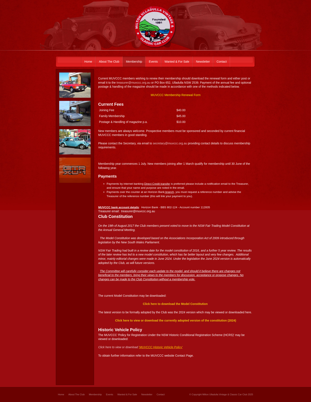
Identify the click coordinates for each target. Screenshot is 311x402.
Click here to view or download (118, 347)
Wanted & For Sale (127, 394)
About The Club (76, 394)
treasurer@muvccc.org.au (133, 82)
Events (109, 394)
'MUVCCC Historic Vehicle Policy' (161, 347)
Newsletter (146, 394)
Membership (95, 394)
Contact (161, 394)
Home (61, 394)
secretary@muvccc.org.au (170, 143)
